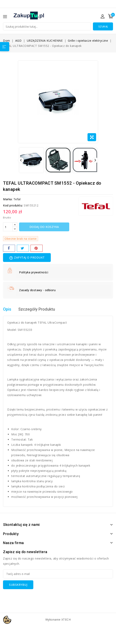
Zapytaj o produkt (27, 258)
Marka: (7, 199)
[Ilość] (8, 226)
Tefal (17, 199)
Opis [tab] (7, 309)
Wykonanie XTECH (58, 619)
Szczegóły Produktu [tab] (36, 309)
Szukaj (103, 26)
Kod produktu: (13, 205)
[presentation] (33, 597)
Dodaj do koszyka (44, 227)
